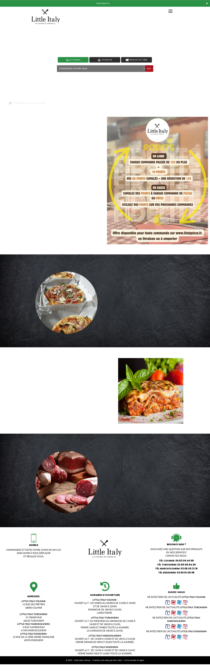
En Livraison (73, 59)
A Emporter (104, 59)
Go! (149, 68)
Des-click (117, 660)
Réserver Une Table (136, 59)
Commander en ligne (134, 660)
